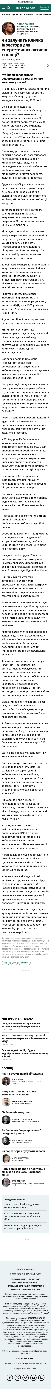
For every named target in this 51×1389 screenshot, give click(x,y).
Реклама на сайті (19, 1279)
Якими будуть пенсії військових (22, 1073)
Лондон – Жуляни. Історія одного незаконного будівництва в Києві (21, 1025)
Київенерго (25, 963)
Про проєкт (34, 1279)
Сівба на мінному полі (16, 1112)
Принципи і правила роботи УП (25, 1289)
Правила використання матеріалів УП (25, 1286)
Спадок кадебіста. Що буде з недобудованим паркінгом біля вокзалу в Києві (25, 1053)
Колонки (28, 15)
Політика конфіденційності (25, 1283)
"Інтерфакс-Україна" (35, 1306)
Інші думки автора (14, 1199)
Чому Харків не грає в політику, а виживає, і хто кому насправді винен (23, 1172)
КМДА (5, 963)
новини (6, 15)
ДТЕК (14, 963)
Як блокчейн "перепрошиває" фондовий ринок (21, 1132)
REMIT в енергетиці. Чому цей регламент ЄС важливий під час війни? (22, 1216)
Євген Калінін (25, 23)
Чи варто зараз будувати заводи (23, 1151)
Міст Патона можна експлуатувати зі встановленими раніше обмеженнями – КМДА (25, 1038)
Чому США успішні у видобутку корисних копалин (22, 1206)
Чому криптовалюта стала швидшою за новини (19, 1093)
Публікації (17, 15)
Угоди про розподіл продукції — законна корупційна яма (23, 1227)
